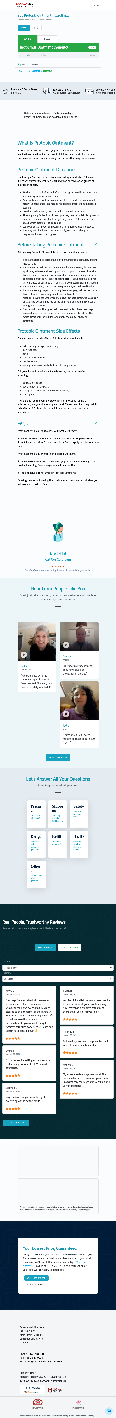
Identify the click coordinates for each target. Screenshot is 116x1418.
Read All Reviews (69, 947)
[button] (58, 142)
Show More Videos (58, 757)
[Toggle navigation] (96, 5)
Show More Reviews (16, 1122)
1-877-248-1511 (35, 1354)
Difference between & (35, 71)
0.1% (36, 27)
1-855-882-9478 (34, 1357)
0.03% (24, 27)
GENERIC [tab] (27, 39)
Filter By (6, 972)
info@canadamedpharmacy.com (44, 1361)
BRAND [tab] (47, 39)
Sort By (6, 961)
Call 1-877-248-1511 (36, 1278)
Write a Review (45, 947)
